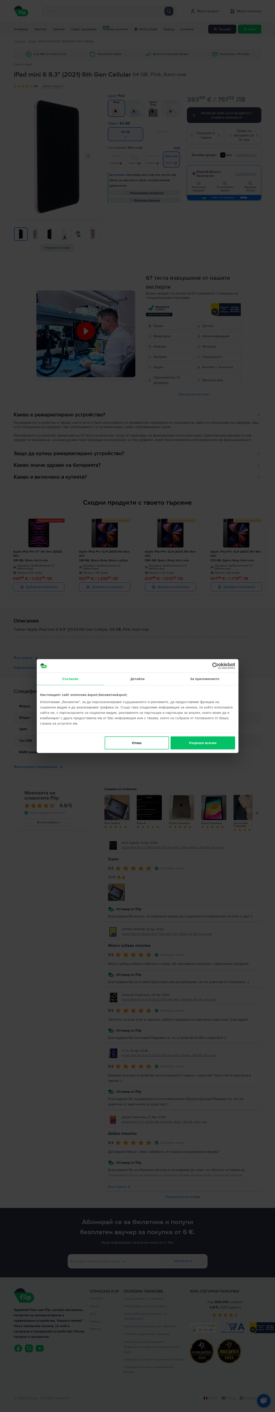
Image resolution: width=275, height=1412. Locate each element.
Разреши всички (203, 743)
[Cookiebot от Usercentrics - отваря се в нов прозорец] (215, 666)
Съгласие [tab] (70, 679)
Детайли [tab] (137, 679)
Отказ (137, 743)
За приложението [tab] (204, 679)
